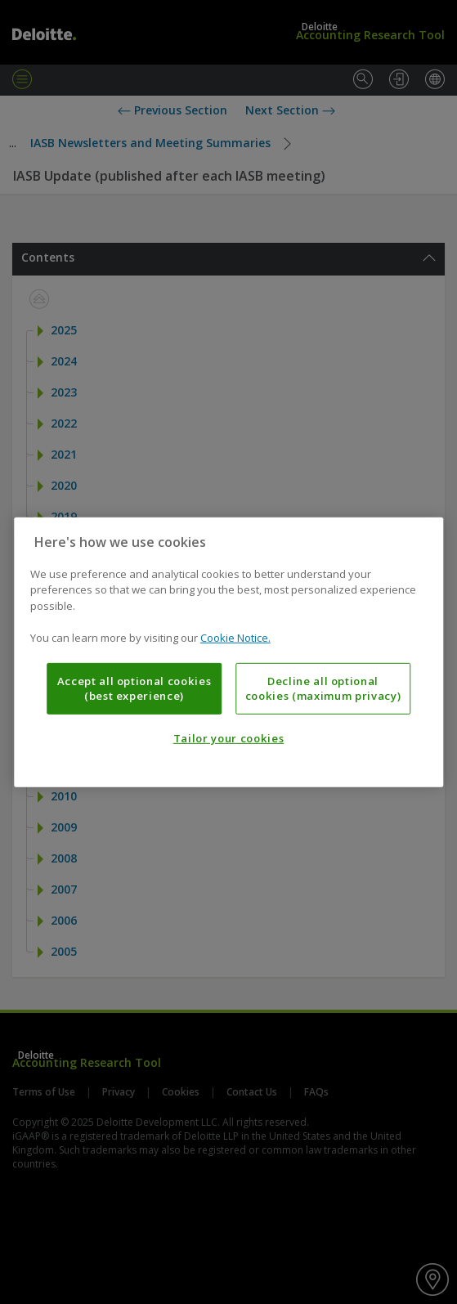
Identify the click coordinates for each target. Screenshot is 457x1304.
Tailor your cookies (228, 738)
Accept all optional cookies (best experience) (134, 688)
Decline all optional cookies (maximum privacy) (323, 688)
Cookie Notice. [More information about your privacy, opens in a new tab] (235, 637)
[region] (228, 651)
